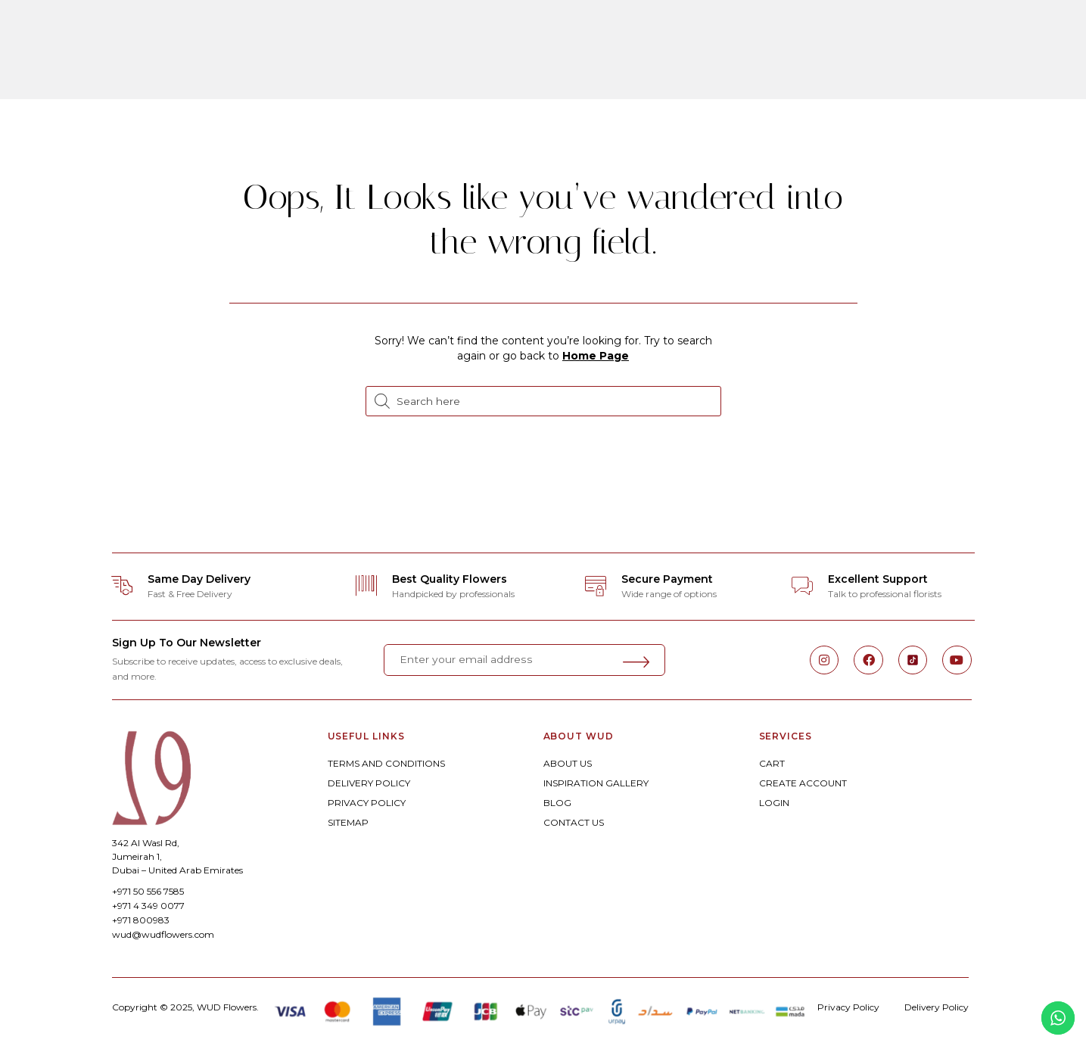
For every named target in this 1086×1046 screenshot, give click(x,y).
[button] (44, 54)
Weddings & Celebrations (582, 33)
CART (772, 763)
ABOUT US (567, 763)
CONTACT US (573, 822)
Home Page (595, 356)
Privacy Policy (848, 1007)
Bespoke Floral (425, 33)
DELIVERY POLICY (369, 783)
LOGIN (774, 802)
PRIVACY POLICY (367, 802)
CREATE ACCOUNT (803, 783)
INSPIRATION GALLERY (596, 783)
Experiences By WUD (548, 74)
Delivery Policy (936, 1007)
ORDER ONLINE (304, 33)
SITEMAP (348, 822)
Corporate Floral (749, 33)
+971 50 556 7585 (148, 891)
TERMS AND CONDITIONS (386, 763)
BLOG (557, 802)
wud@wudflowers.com (163, 934)
